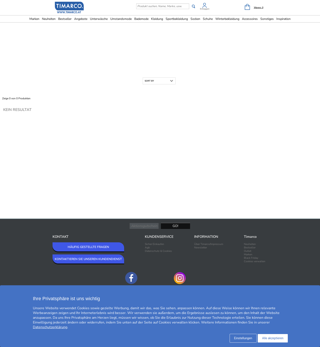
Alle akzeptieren (272, 338)
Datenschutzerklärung (50, 327)
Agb (147, 247)
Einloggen (204, 9)
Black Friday (251, 258)
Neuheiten (49, 19)
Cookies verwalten (254, 261)
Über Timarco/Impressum (208, 244)
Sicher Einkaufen (154, 244)
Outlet (247, 251)
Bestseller (65, 19)
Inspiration (283, 19)
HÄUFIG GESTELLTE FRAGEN (88, 247)
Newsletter (200, 247)
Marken (34, 19)
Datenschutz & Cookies (158, 251)
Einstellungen (243, 338)
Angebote (80, 19)
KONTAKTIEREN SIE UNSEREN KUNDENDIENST (88, 259)
